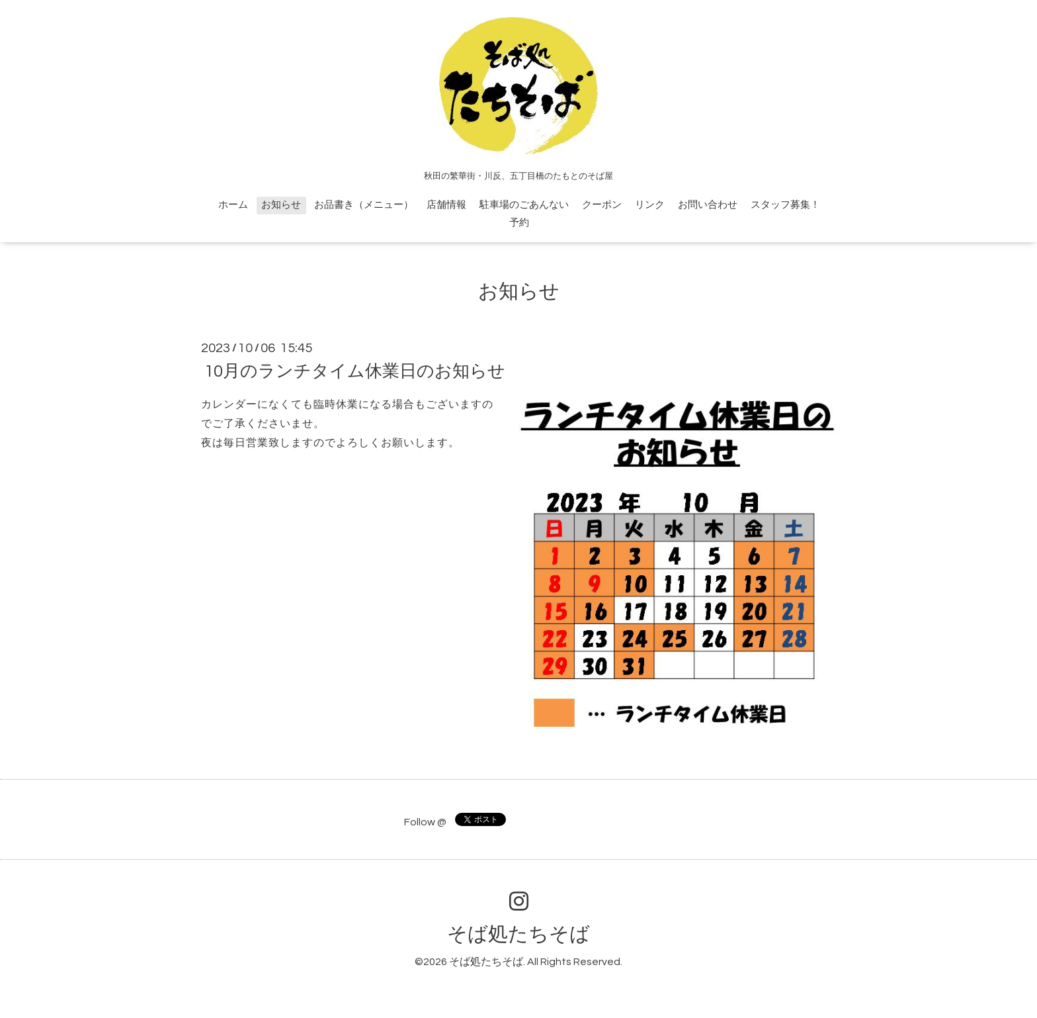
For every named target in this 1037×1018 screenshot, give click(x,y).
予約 (519, 223)
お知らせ (281, 205)
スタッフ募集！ (785, 205)
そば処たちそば (518, 934)
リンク (650, 205)
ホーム (233, 205)
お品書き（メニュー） (363, 205)
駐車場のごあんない (524, 205)
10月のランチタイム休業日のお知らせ (354, 371)
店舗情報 (446, 205)
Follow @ (425, 822)
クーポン (602, 205)
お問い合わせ (707, 205)
